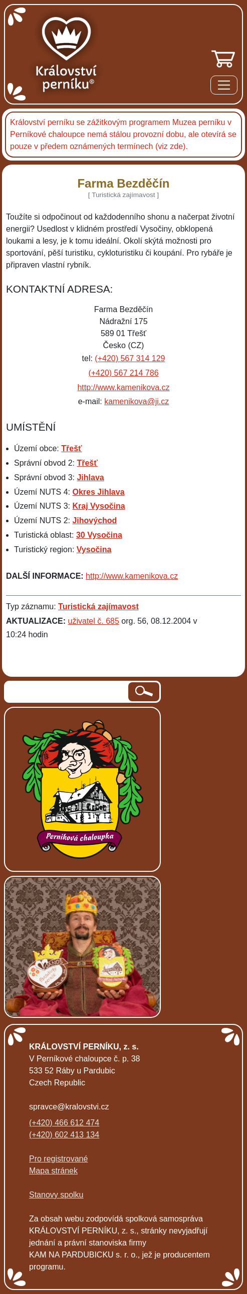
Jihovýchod (94, 520)
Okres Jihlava (98, 492)
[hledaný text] (67, 691)
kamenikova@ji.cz (136, 401)
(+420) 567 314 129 (130, 358)
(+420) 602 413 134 (64, 1134)
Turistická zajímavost (98, 606)
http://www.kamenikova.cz (123, 387)
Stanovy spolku (56, 1194)
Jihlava (90, 477)
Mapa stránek (53, 1170)
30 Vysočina (99, 535)
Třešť (71, 448)
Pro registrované (58, 1158)
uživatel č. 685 (93, 621)
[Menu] (223, 87)
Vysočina (94, 549)
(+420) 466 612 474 (64, 1122)
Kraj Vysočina (98, 506)
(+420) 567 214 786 (123, 373)
